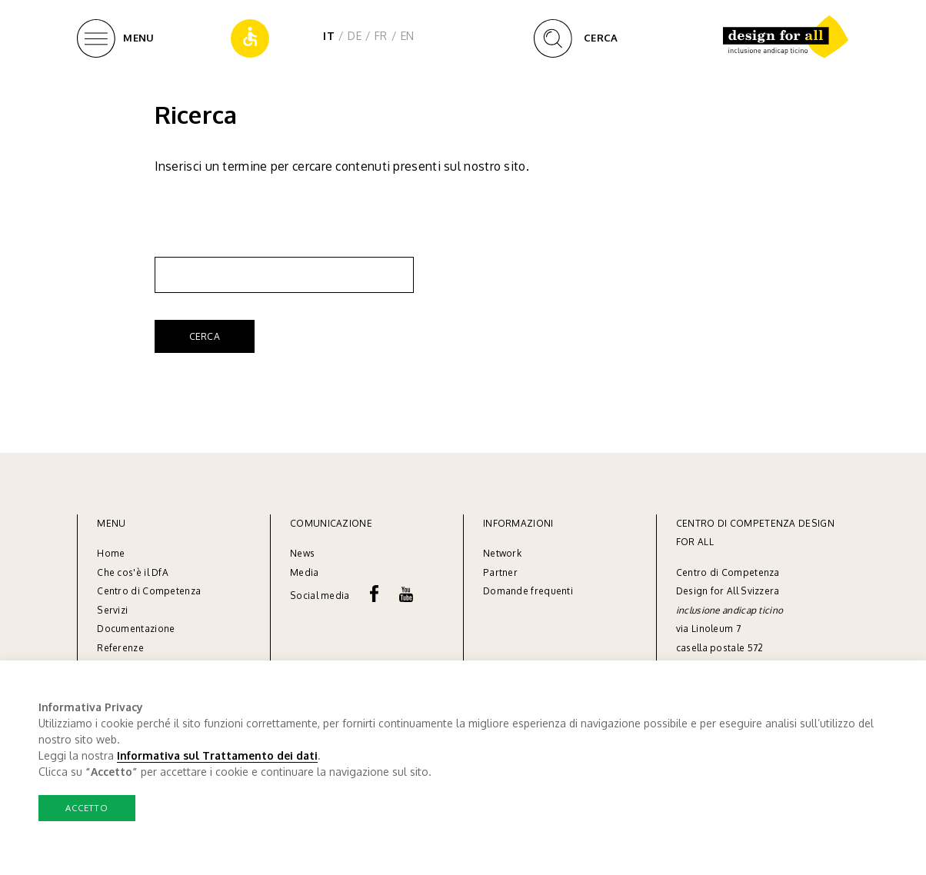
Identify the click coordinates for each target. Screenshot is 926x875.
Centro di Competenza (149, 591)
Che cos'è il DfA (132, 572)
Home (111, 553)
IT (329, 35)
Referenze (120, 648)
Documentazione (136, 628)
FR (381, 35)
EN (408, 35)
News (302, 553)
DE (354, 35)
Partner (500, 572)
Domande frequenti (528, 591)
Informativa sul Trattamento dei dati (217, 755)
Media (305, 572)
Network (502, 553)
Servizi (112, 610)
